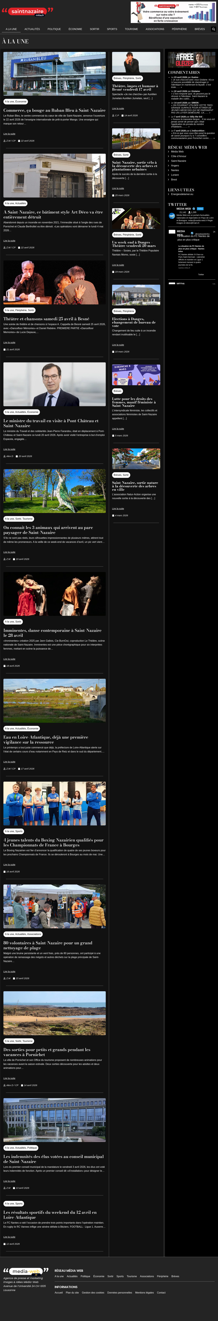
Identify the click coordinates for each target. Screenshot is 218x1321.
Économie (75, 29)
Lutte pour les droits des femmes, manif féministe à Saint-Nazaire (134, 402)
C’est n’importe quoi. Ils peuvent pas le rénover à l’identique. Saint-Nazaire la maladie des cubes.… (190, 96)
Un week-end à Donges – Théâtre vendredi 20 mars (134, 244)
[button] (213, 29)
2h (214, 232)
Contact (161, 1307)
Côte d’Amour (178, 156)
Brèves (200, 29)
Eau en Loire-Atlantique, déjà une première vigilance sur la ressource (54, 749)
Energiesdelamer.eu (182, 194)
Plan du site (72, 1307)
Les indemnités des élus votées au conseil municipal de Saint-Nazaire (51, 1173)
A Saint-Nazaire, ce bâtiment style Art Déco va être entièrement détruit (54, 219)
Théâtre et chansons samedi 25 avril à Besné (47, 326)
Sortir (94, 29)
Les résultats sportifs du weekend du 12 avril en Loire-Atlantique (49, 1229)
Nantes (175, 170)
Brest (174, 179)
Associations (155, 29)
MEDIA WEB (181, 233)
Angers (175, 165)
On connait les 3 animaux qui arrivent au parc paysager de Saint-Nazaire (51, 539)
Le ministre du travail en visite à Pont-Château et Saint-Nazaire (48, 433)
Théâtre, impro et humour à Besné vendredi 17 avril (135, 87)
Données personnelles (119, 1307)
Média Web (177, 151)
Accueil (59, 1307)
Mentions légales (144, 1307)
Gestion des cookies (93, 1307)
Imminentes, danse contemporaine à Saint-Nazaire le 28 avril (53, 642)
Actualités (32, 29)
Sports (112, 29)
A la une (11, 29)
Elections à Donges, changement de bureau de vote (134, 322)
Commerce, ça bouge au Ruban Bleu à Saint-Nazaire (48, 112)
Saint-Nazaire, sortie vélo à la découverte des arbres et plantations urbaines (134, 166)
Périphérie (179, 29)
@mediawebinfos (202, 234)
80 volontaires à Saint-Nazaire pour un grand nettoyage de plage (49, 960)
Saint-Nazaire (178, 161)
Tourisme (131, 29)
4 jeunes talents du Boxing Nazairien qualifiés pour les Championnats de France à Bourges (53, 854)
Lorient (175, 175)
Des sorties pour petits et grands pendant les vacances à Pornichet (51, 1066)
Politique (54, 29)
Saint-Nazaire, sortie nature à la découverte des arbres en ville (135, 486)
